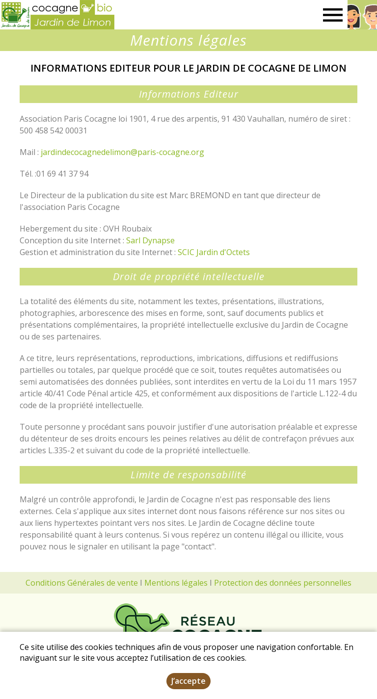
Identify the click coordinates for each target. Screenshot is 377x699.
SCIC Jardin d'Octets (214, 252)
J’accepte (188, 680)
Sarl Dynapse (150, 240)
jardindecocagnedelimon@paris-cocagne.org (122, 152)
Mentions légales (176, 582)
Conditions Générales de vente (82, 582)
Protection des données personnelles (282, 582)
